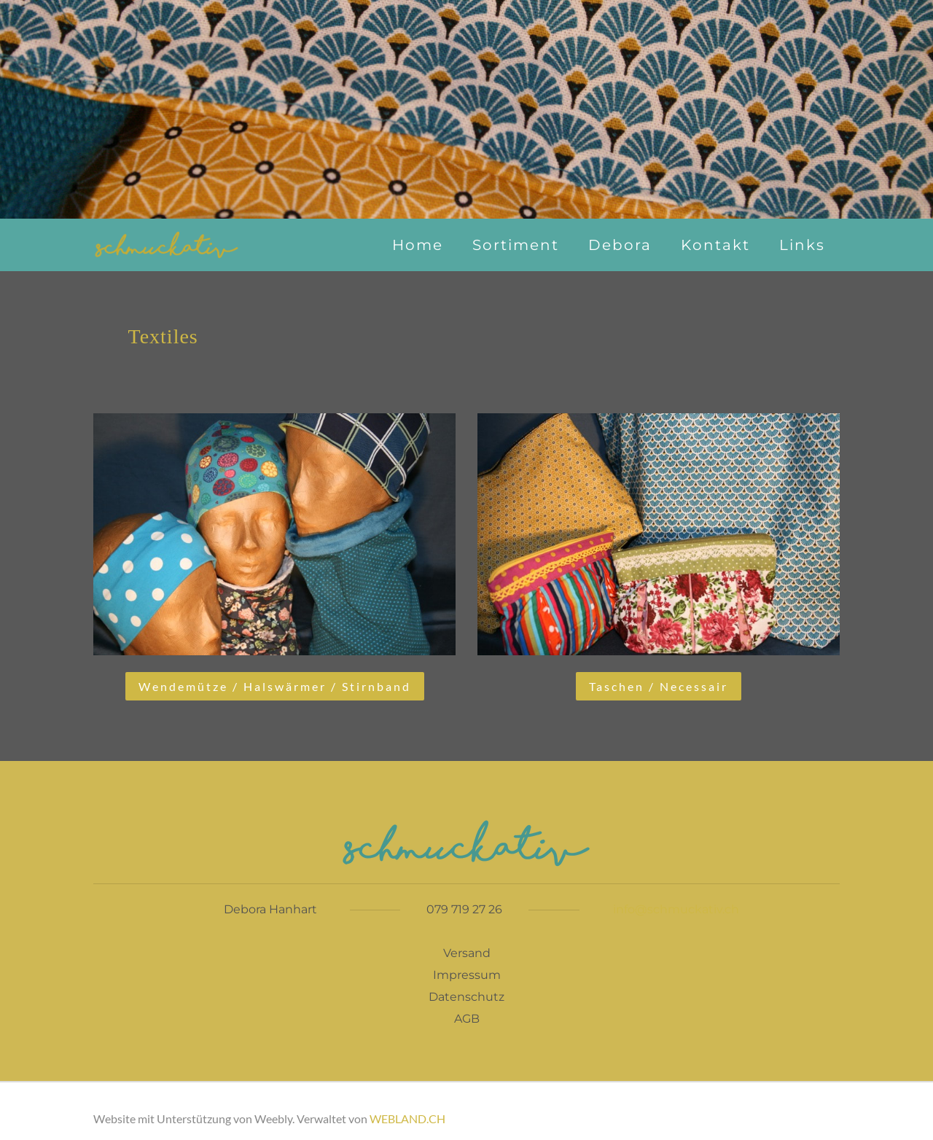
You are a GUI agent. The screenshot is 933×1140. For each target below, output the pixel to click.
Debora (620, 245)
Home (417, 245)
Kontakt (715, 245)
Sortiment (515, 245)
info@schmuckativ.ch (676, 909)
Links (802, 245)
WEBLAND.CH (407, 1118)
